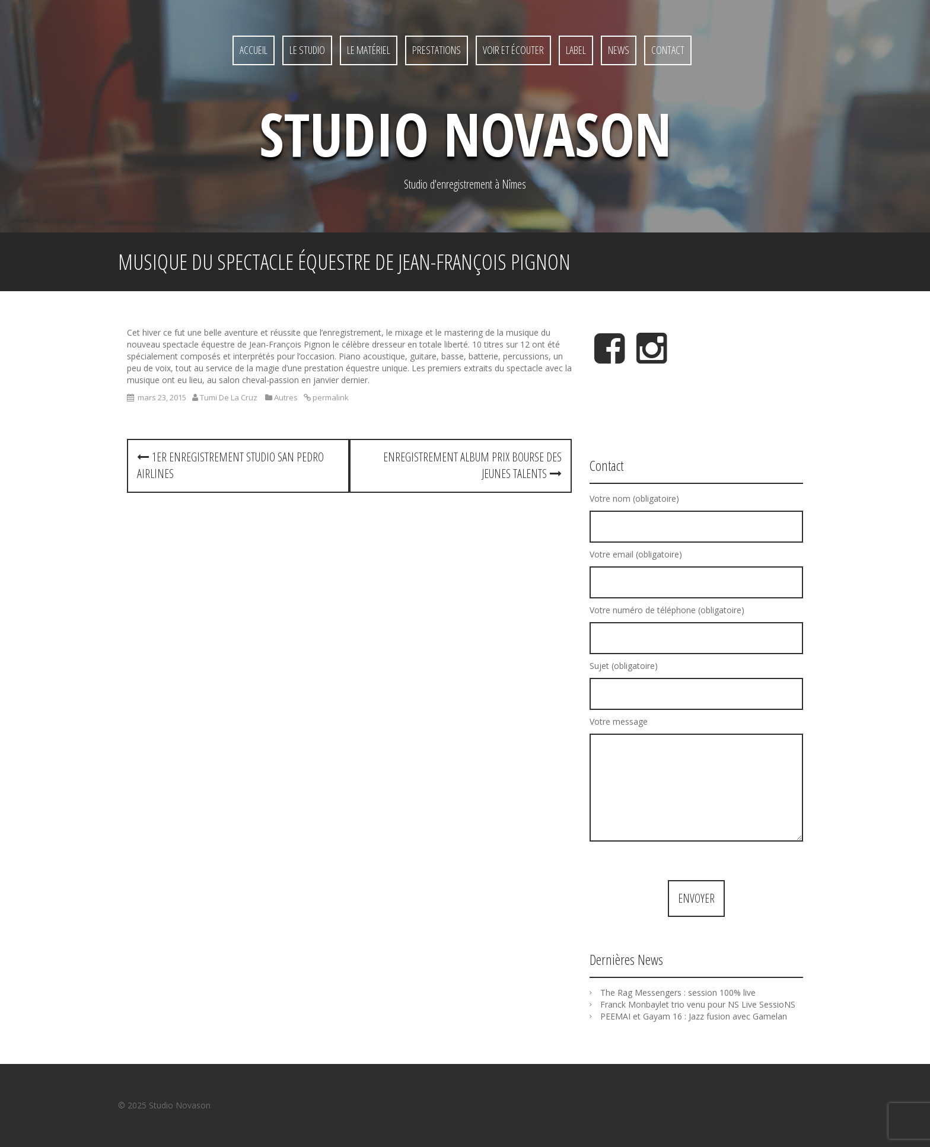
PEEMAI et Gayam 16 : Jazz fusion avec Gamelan (693, 1016)
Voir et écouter (513, 50)
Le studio (307, 50)
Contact (667, 50)
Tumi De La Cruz (228, 397)
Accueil (253, 50)
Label (576, 50)
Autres (286, 397)
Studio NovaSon (465, 133)
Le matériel (368, 50)
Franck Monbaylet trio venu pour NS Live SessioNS (697, 1004)
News (618, 50)
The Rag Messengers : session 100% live (678, 992)
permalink (330, 397)
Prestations (436, 50)
